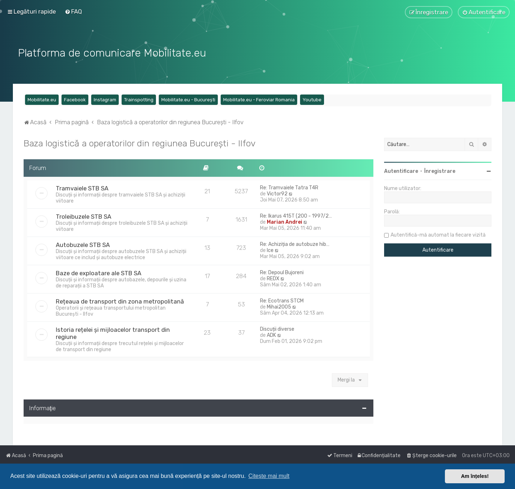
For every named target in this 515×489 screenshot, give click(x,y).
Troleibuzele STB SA (83, 215)
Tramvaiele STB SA (82, 186)
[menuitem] (73, 11)
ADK (271, 334)
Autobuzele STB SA (83, 243)
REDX (273, 277)
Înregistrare (439, 170)
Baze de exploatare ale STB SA (98, 271)
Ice (270, 249)
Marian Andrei (284, 221)
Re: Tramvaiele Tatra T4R (289, 186)
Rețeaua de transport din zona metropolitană (120, 300)
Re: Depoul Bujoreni (282, 271)
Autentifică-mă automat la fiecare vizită (438, 234)
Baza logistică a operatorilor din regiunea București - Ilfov (140, 141)
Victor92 (277, 192)
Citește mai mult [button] (269, 476)
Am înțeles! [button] (475, 476)
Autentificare (401, 170)
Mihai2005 (279, 305)
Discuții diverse (277, 328)
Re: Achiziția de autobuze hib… (294, 243)
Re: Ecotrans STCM (282, 299)
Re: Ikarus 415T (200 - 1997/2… (296, 215)
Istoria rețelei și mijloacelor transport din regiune (113, 332)
